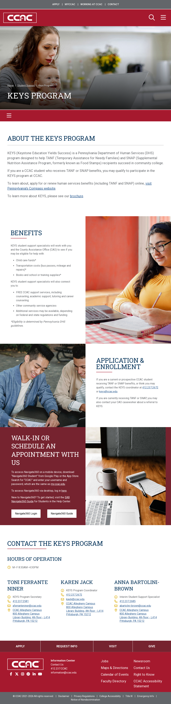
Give (151, 646)
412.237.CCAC (59, 668)
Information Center (63, 660)
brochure (76, 196)
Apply (55, 4)
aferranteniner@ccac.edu (27, 605)
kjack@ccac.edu (75, 599)
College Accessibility (110, 696)
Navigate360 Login (26, 513)
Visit (113, 646)
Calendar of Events (115, 674)
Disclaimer (63, 696)
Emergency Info (145, 696)
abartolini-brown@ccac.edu (135, 605)
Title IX (129, 696)
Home (10, 85)
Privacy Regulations (84, 696)
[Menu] (163, 17)
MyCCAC (70, 4)
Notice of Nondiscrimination (85, 699)
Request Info (66, 646)
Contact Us (57, 664)
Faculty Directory (113, 681)
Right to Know (144, 674)
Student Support (26, 85)
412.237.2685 (128, 601)
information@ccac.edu (63, 672)
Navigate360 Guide (62, 513)
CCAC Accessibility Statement (148, 683)
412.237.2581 (21, 601)
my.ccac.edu (58, 484)
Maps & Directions (114, 668)
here (64, 490)
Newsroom (142, 661)
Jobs (104, 661)
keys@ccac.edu (108, 391)
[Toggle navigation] (9, 116)
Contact (113, 4)
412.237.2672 (150, 387)
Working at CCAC (91, 4)
